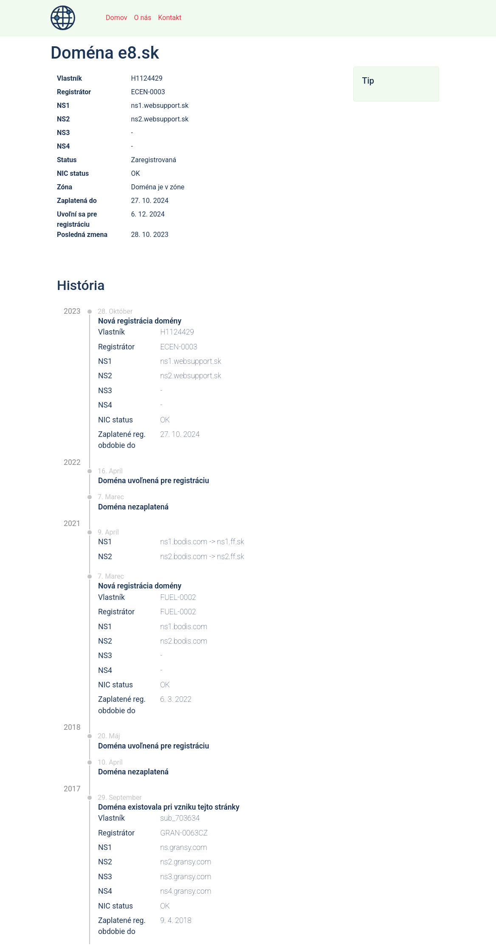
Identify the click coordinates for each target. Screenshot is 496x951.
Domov (116, 18)
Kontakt (169, 18)
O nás (142, 18)
